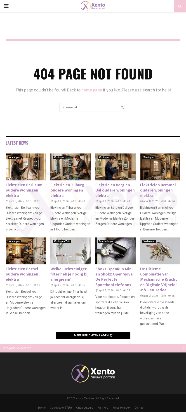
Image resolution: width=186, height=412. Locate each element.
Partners (103, 407)
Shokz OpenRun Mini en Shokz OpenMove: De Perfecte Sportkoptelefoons (114, 277)
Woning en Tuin (62, 241)
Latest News (17, 143)
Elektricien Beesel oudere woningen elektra (22, 274)
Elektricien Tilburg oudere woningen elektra (67, 190)
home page (91, 90)
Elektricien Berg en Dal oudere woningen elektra (115, 190)
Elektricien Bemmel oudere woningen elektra (158, 190)
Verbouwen (149, 241)
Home (42, 407)
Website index (121, 407)
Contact (139, 407)
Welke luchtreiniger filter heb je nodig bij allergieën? (69, 274)
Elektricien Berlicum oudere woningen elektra (24, 190)
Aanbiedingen (106, 241)
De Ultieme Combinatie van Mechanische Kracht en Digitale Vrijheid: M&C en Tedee (158, 280)
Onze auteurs (84, 407)
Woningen (14, 157)
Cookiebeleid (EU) (61, 407)
